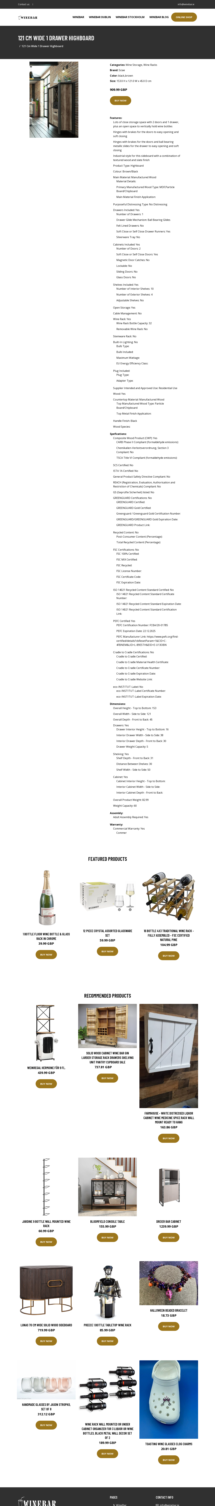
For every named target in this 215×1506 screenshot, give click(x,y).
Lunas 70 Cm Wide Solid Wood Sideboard (46, 1325)
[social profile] (32, 4)
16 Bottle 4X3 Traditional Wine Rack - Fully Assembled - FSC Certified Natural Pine (169, 935)
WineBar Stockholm (130, 17)
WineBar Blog (159, 17)
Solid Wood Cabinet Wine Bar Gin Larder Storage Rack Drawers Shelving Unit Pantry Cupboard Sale (108, 1057)
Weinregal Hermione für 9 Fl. (46, 1068)
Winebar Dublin (100, 17)
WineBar (78, 17)
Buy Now (121, 100)
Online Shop (184, 17)
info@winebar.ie (186, 4)
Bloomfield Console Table (107, 1221)
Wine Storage (134, 65)
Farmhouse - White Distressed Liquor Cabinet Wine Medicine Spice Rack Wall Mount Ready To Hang (168, 1117)
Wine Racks (150, 65)
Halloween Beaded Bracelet (168, 1310)
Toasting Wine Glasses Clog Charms (168, 1444)
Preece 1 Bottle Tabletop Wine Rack (107, 1325)
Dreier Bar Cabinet (168, 1221)
